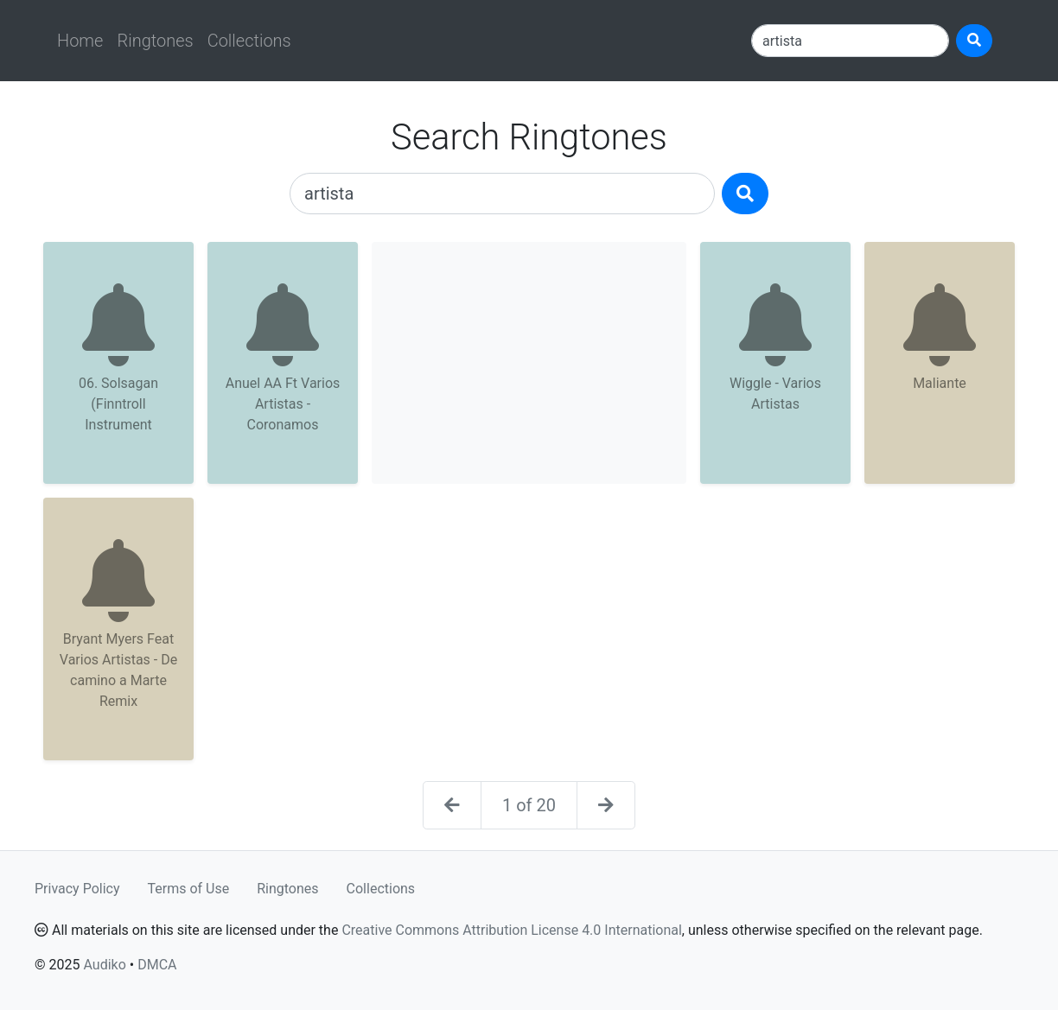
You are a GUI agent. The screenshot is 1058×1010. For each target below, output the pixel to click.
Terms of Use (189, 888)
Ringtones (155, 40)
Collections (249, 40)
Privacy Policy (77, 888)
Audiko (104, 964)
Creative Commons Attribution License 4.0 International (511, 930)
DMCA (156, 964)
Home (80, 40)
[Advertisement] (529, 363)
